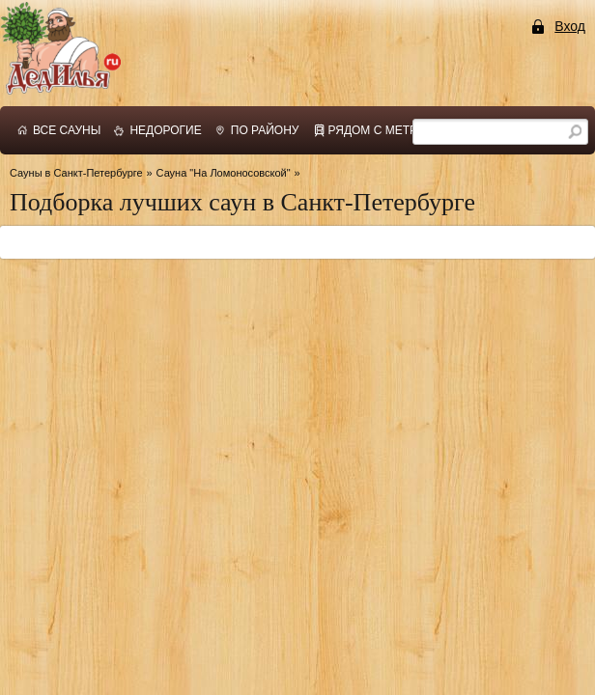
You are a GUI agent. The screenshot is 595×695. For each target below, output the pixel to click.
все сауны (66, 130)
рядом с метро (377, 130)
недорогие (165, 130)
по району (265, 130)
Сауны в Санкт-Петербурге (76, 173)
